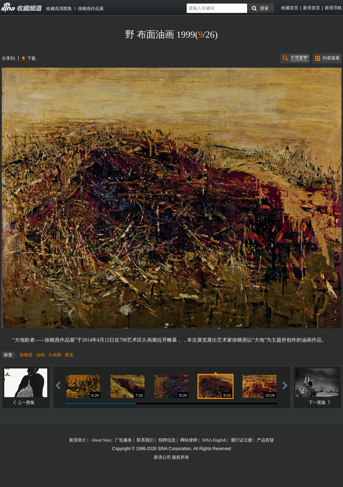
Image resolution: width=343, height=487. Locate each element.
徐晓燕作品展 (91, 8)
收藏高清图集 (59, 8)
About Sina (100, 440)
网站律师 (188, 440)
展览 (69, 354)
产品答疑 (265, 440)
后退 (58, 385)
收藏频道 (8, 7)
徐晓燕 (26, 354)
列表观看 (331, 58)
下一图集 (317, 402)
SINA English (214, 440)
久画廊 (54, 354)
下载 (31, 58)
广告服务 (123, 440)
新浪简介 (77, 440)
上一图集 (26, 402)
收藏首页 (289, 7)
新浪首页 (311, 7)
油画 (40, 354)
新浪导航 (333, 7)
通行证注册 (241, 440)
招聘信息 (167, 440)
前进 (285, 385)
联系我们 (145, 440)
